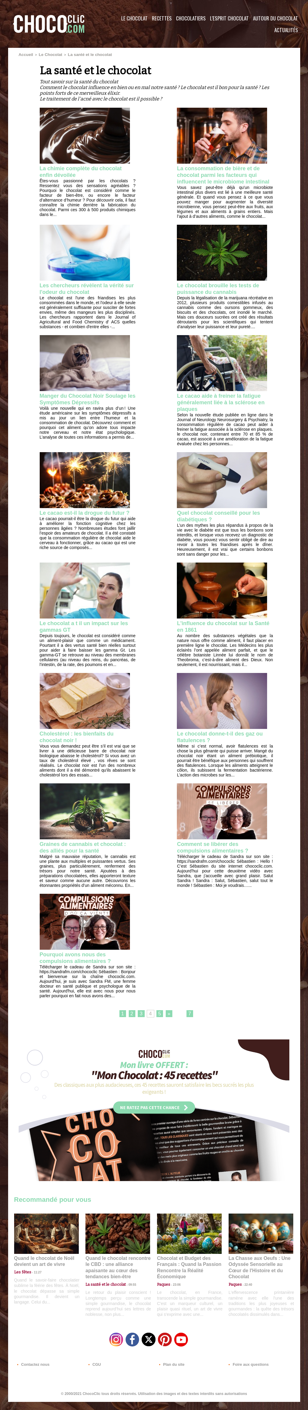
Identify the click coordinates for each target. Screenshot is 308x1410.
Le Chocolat (134, 18)
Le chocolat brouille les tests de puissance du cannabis (222, 296)
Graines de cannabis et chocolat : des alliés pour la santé (88, 858)
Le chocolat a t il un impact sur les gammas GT (84, 636)
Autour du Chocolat (275, 18)
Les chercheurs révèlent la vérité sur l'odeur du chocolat (86, 296)
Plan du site (171, 1373)
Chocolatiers (191, 18)
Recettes (162, 18)
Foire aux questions (246, 1373)
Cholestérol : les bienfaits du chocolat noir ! (81, 747)
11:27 (34, 1283)
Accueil (24, 54)
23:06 (174, 1294)
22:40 (246, 1288)
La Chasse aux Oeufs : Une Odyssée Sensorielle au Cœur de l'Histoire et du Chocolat (258, 1275)
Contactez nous (32, 1373)
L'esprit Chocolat (229, 18)
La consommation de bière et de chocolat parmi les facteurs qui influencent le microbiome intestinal (223, 178)
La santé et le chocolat (78, 54)
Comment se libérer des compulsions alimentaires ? (216, 858)
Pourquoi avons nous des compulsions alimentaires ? (79, 969)
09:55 (127, 1288)
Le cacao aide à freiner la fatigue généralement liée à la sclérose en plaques (223, 410)
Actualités (286, 30)
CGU (94, 1373)
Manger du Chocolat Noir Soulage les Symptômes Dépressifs (75, 410)
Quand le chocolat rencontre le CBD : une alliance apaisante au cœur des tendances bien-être (117, 1275)
